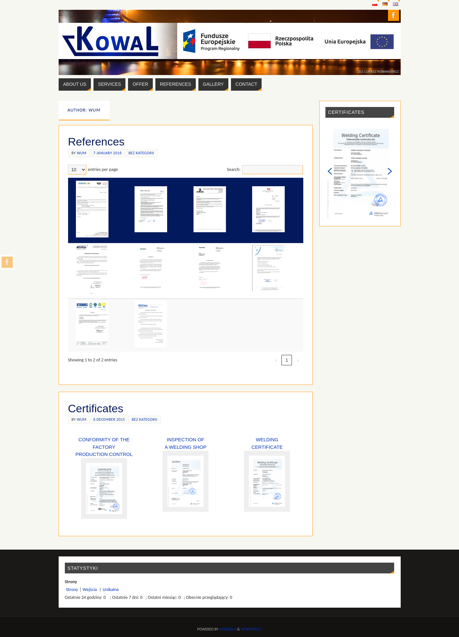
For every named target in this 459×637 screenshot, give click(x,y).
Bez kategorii (141, 153)
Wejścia (90, 589)
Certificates (95, 408)
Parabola (227, 629)
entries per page (103, 169)
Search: (234, 169)
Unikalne (111, 589)
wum (82, 153)
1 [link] (287, 360)
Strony (72, 589)
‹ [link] (276, 360)
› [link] (298, 360)
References (96, 141)
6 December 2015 (109, 419)
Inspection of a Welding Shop (185, 474)
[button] (117, 210)
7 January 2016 (107, 153)
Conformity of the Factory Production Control (104, 447)
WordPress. (251, 629)
